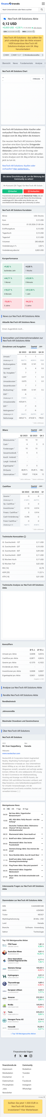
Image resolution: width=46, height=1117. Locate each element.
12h (8, 809)
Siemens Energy (14, 968)
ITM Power (12, 944)
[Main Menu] (43, 3)
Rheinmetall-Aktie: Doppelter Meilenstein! (20, 870)
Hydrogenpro (13, 975)
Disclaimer (7, 1077)
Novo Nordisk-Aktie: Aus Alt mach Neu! (24, 855)
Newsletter (7, 1092)
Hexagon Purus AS (15, 1019)
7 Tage (18, 809)
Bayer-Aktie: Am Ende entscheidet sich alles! (24, 876)
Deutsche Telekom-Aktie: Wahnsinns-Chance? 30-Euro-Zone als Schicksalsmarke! (23, 827)
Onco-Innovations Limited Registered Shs (17, 960)
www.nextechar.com (11, 753)
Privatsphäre (7, 1084)
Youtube (26, 1073)
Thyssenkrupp (14, 983)
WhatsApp (26, 1088)
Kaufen (13, 191)
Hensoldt (11, 1027)
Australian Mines (15, 952)
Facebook (26, 1080)
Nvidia (10, 1005)
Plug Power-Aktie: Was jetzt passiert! (23, 865)
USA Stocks (37, 28)
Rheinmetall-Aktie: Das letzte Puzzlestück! (20, 843)
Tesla (10, 1012)
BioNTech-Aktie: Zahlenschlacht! (22, 838)
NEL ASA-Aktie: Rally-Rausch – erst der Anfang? (24, 820)
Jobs (4, 1088)
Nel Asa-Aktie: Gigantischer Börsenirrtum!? (20, 814)
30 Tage (25, 809)
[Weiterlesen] (42, 814)
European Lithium (15, 990)
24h (13, 809)
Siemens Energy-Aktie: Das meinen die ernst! (24, 850)
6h (4, 809)
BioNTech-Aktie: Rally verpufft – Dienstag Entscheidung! (21, 860)
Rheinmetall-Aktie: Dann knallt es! (22, 834)
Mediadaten (7, 1073)
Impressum (7, 1069)
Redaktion (26, 1069)
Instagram (26, 1084)
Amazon (11, 997)
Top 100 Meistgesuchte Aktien (24, 1033)
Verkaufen (34, 191)
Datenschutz (7, 1080)
